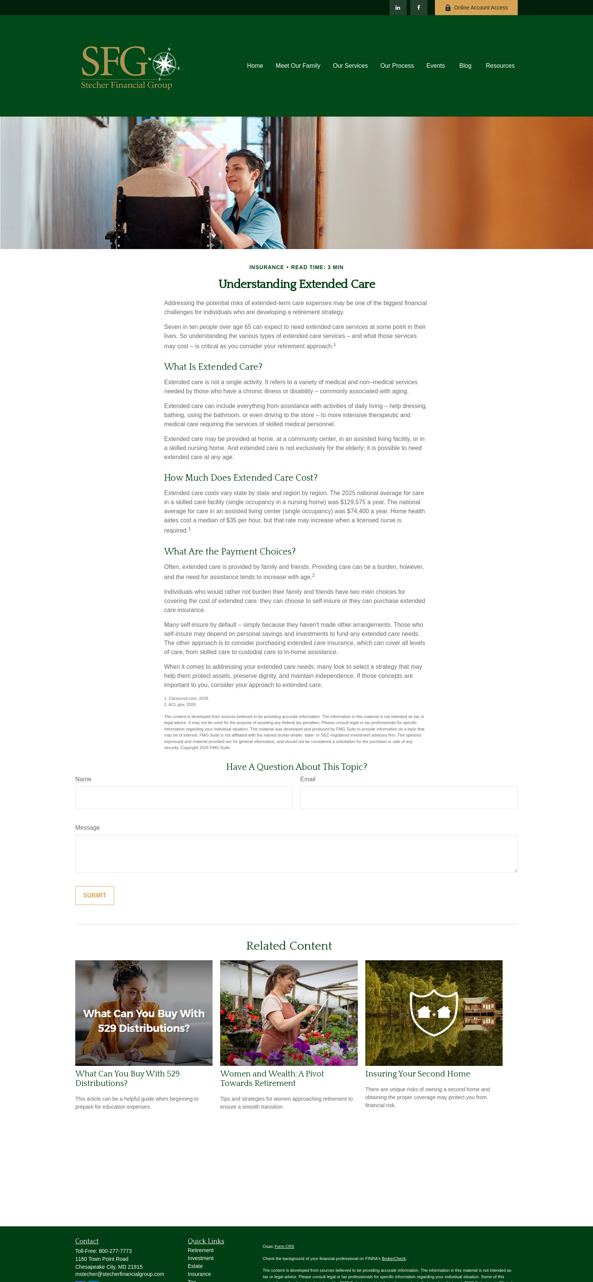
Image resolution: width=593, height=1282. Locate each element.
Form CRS (284, 1246)
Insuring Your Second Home (417, 1074)
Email (307, 779)
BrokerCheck (394, 1258)
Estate (195, 1266)
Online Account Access (476, 8)
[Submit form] (94, 895)
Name (83, 779)
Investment (201, 1258)
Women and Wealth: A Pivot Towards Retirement (272, 1078)
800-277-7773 (115, 1251)
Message (87, 827)
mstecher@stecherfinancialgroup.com (119, 1274)
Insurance (199, 1274)
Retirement (201, 1250)
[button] (255, 66)
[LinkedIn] (398, 7)
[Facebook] (418, 7)
